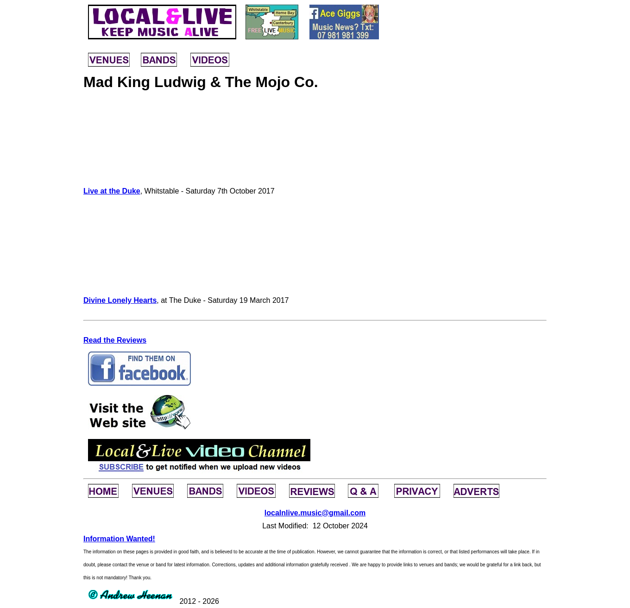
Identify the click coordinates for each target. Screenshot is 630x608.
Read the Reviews (114, 340)
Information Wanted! (119, 539)
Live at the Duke (111, 191)
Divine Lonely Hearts (120, 300)
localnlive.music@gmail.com (315, 513)
